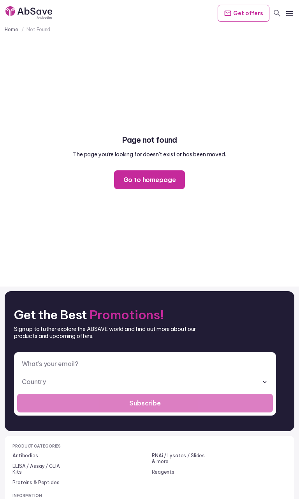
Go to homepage (149, 180)
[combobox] (145, 382)
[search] (277, 13)
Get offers (243, 13)
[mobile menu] (289, 13)
